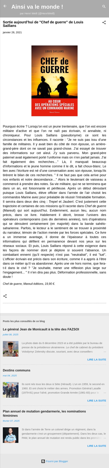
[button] (104, 23)
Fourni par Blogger (54, 461)
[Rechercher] (104, 7)
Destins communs (16, 370)
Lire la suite (96, 359)
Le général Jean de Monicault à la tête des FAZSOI (41, 329)
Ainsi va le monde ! (37, 7)
